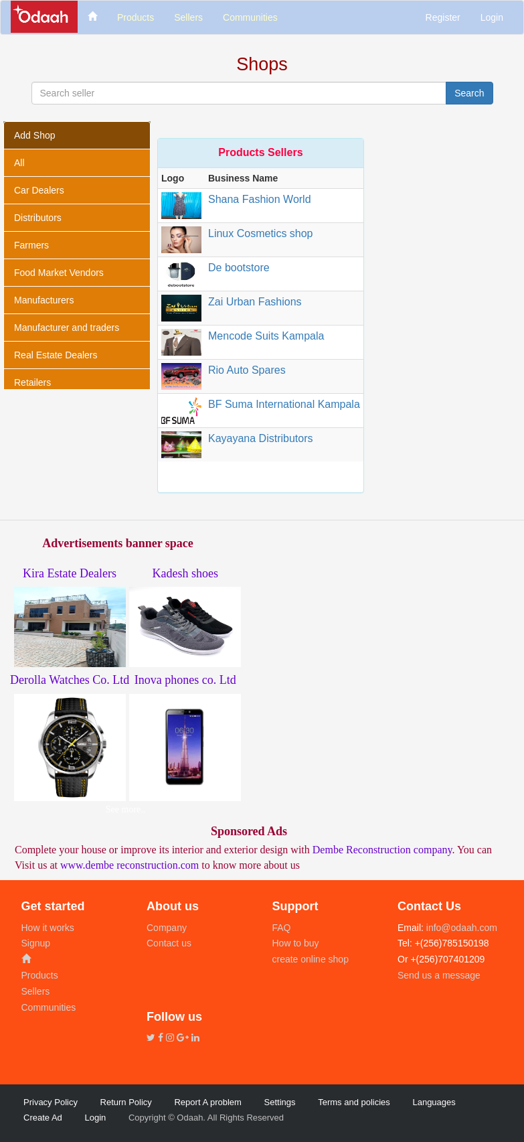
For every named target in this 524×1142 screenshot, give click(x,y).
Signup (36, 943)
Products (39, 975)
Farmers (31, 245)
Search (469, 93)
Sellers (35, 991)
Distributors (38, 217)
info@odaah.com (460, 927)
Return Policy (126, 1102)
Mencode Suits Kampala (266, 336)
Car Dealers (39, 190)
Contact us (169, 943)
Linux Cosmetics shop (260, 233)
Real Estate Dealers (56, 355)
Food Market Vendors (59, 272)
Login (492, 17)
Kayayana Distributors (260, 438)
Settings (280, 1102)
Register (443, 17)
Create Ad (42, 1118)
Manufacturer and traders (66, 327)
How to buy (295, 943)
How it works (47, 927)
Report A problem (207, 1102)
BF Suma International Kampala (284, 404)
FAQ (281, 927)
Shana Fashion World (259, 199)
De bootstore (239, 267)
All (19, 162)
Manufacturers (44, 300)
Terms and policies (354, 1102)
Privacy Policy (50, 1102)
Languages (433, 1102)
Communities (48, 1007)
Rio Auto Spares (247, 370)
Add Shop (35, 135)
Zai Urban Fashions (255, 301)
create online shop (310, 959)
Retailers (32, 382)
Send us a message (439, 975)
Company (167, 927)
